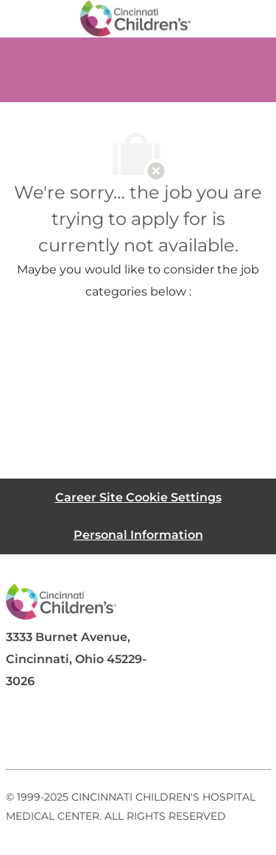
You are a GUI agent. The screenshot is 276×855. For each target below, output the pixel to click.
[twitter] (141, 733)
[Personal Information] (138, 535)
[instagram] (200, 733)
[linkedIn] (82, 733)
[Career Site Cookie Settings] (138, 497)
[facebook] (23, 733)
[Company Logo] (135, 17)
